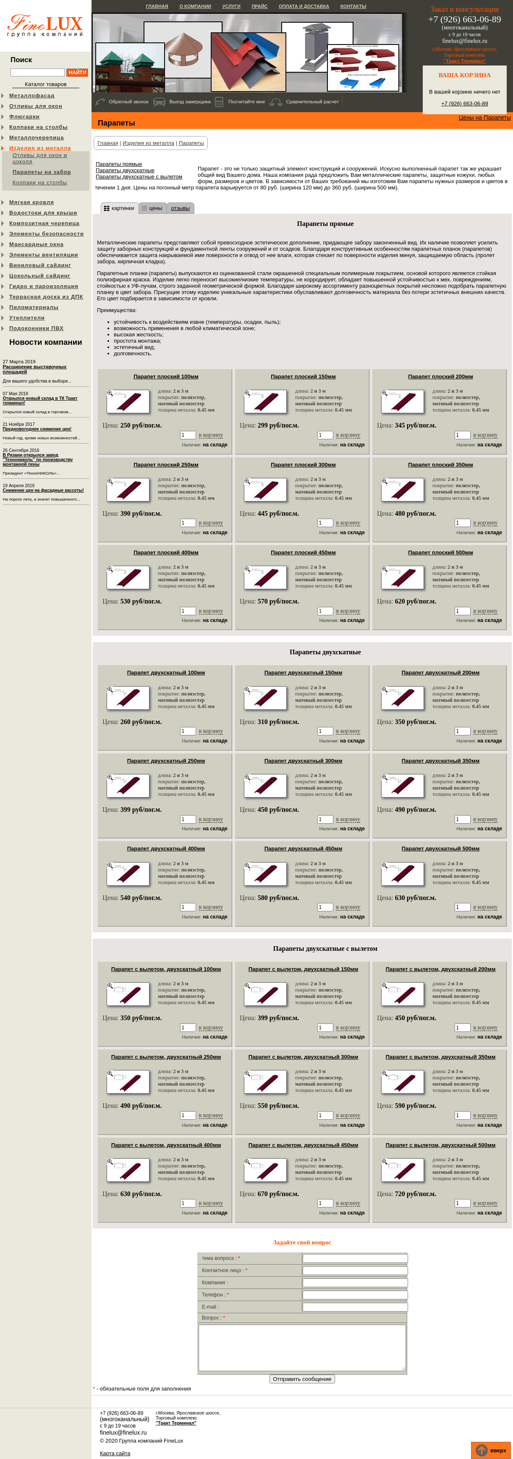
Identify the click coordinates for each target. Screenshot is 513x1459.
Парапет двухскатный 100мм (166, 672)
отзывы (180, 208)
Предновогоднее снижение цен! (37, 429)
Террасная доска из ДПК (46, 297)
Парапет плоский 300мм (303, 465)
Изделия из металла (40, 148)
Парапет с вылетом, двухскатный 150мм (304, 969)
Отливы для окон (36, 106)
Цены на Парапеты (485, 117)
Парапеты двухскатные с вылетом (139, 176)
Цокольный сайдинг (40, 276)
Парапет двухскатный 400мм (166, 848)
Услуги (231, 6)
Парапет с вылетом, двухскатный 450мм (304, 1145)
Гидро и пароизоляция (44, 286)
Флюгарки (24, 116)
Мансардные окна (36, 244)
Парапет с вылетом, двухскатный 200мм (441, 969)
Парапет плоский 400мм (166, 552)
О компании (195, 6)
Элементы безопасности (46, 234)
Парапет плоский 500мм (440, 552)
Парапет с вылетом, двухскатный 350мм (441, 1057)
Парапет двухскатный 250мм (166, 761)
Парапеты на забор (42, 172)
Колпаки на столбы (38, 127)
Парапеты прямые (119, 164)
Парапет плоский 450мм (303, 552)
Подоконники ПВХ (36, 328)
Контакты (353, 6)
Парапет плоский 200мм (440, 376)
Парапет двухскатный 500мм (441, 848)
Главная (157, 6)
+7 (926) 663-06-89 (464, 103)
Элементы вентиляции (43, 255)
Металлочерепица (36, 137)
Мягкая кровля (31, 202)
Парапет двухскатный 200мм (441, 672)
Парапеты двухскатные (125, 170)
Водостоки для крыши (43, 213)
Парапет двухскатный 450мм (303, 848)
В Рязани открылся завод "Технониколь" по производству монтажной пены (38, 460)
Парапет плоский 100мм (166, 376)
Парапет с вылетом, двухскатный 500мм (441, 1145)
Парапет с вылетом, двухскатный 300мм (304, 1057)
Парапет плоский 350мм (440, 465)
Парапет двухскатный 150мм (303, 672)
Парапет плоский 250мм (166, 465)
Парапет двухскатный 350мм (441, 761)
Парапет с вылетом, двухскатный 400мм (166, 1145)
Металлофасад (32, 95)
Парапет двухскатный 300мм (303, 761)
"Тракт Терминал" (465, 61)
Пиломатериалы (34, 307)
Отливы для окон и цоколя (40, 158)
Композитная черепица (44, 223)
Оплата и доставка (304, 6)
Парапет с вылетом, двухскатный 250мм (166, 1057)
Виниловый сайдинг (40, 265)
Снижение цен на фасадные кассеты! (43, 490)
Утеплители (27, 318)
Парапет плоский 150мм (303, 376)
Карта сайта (115, 1454)
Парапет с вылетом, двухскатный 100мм (166, 969)
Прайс (259, 6)
